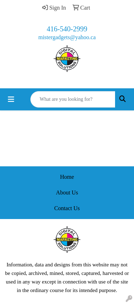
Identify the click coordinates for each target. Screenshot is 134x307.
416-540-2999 (67, 29)
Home (67, 177)
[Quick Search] (72, 99)
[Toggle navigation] (11, 99)
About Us (67, 192)
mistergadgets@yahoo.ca (67, 37)
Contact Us (67, 208)
